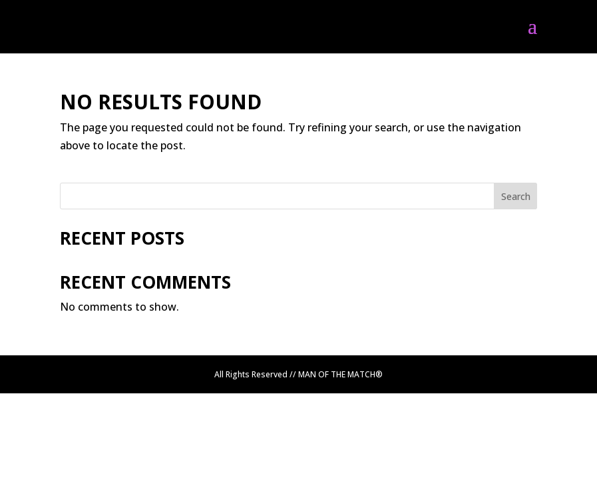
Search (515, 196)
